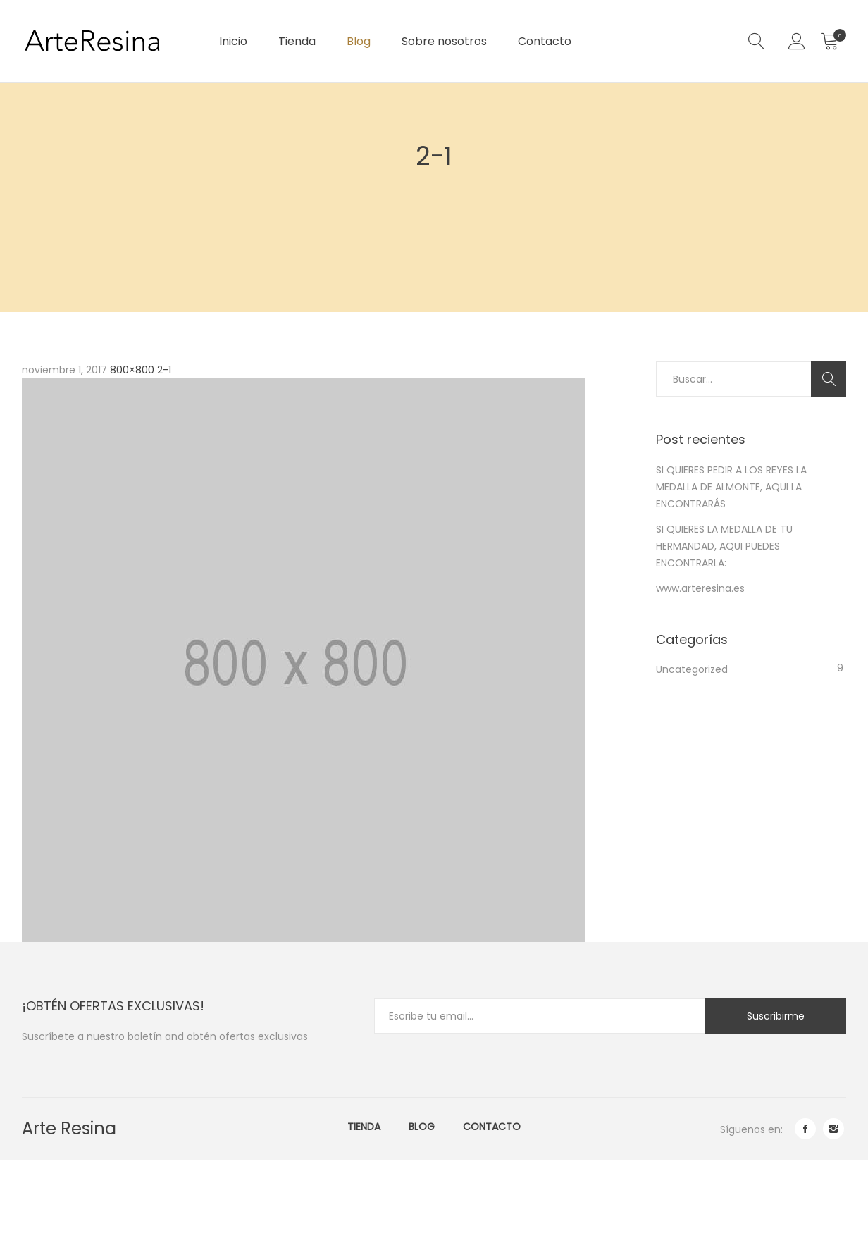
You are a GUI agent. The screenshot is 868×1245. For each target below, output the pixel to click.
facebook (805, 1128)
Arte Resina (69, 1128)
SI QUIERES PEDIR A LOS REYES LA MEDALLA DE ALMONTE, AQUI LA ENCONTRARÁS (731, 487)
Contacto (544, 41)
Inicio (233, 41)
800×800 (132, 370)
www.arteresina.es (700, 588)
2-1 (164, 370)
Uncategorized (692, 669)
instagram (833, 1128)
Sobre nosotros (444, 41)
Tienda (297, 41)
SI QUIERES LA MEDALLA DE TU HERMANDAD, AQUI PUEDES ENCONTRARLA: (724, 546)
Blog (359, 41)
